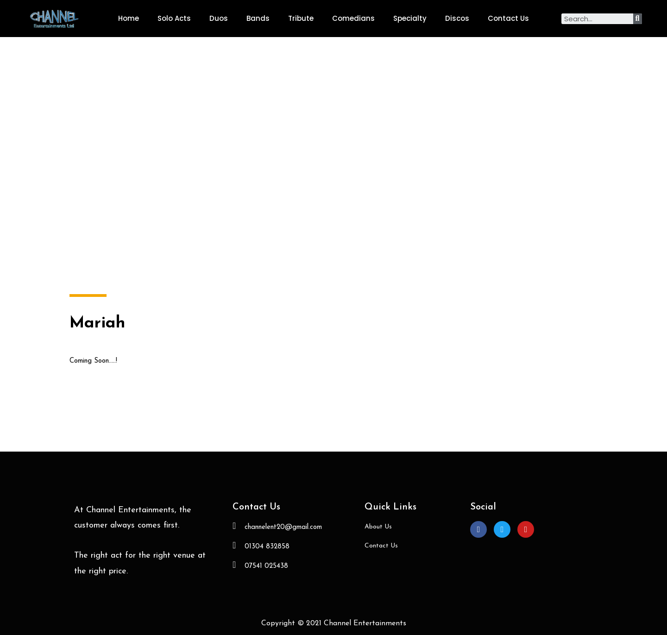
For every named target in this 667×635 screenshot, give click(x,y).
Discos (457, 18)
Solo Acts (174, 18)
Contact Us (508, 18)
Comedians (353, 18)
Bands (258, 18)
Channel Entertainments (365, 623)
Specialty (410, 18)
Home (128, 18)
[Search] (637, 18)
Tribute (301, 18)
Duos (218, 18)
